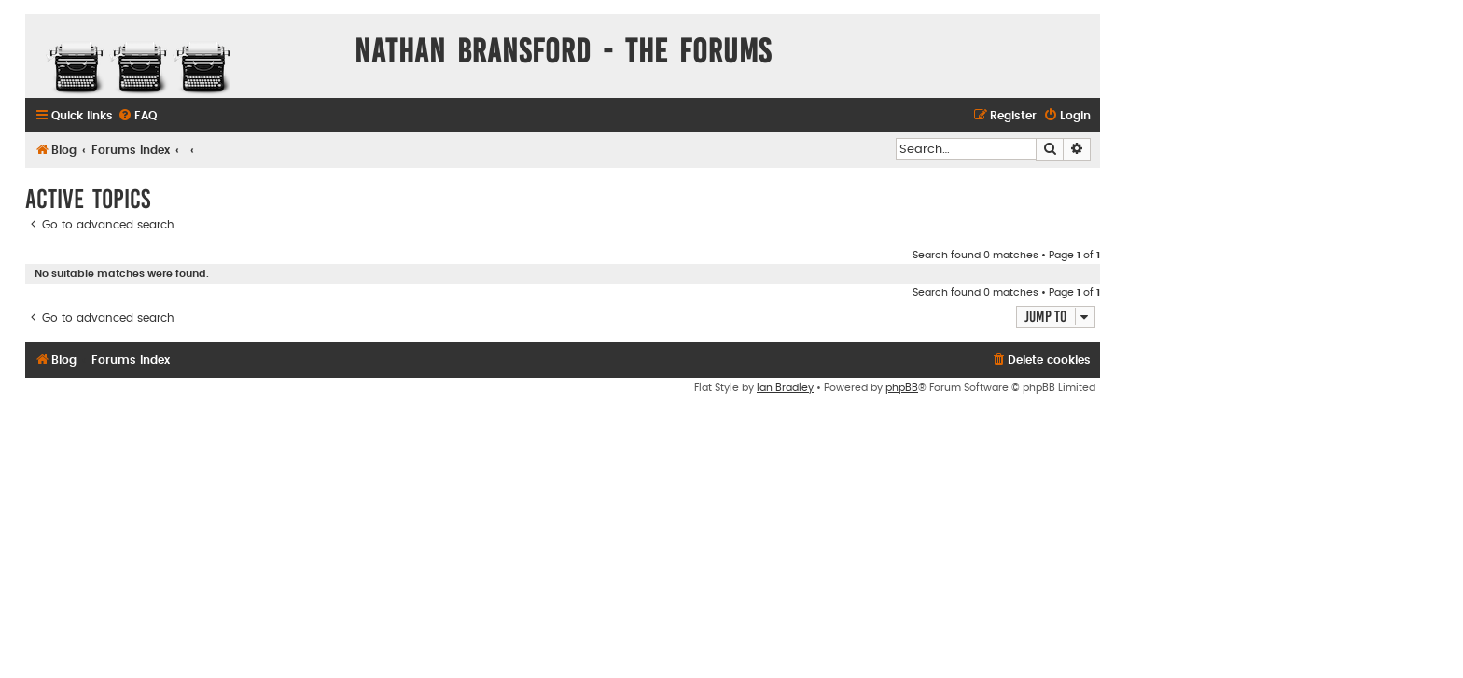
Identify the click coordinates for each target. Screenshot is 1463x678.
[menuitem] (137, 116)
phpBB (901, 387)
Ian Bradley (785, 387)
